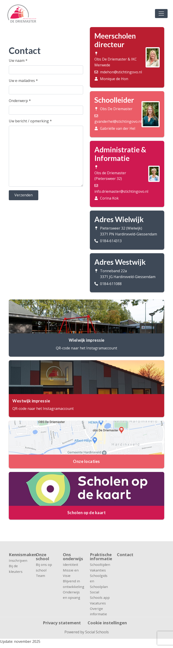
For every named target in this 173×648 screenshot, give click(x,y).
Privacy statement (62, 623)
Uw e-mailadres (23, 80)
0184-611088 (111, 283)
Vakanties (98, 570)
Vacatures (98, 603)
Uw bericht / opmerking (30, 120)
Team (40, 575)
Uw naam (18, 60)
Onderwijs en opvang (71, 595)
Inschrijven (18, 560)
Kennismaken (19, 555)
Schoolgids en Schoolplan (99, 581)
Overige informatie (98, 611)
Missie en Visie (71, 573)
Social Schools (97, 631)
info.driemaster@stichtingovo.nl (121, 191)
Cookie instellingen (107, 623)
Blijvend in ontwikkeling (73, 584)
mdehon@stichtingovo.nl (121, 72)
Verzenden (23, 195)
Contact (125, 555)
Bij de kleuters (16, 569)
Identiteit (70, 564)
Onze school (42, 557)
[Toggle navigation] (161, 13)
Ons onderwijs (73, 557)
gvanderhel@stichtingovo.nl (117, 121)
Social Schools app (100, 595)
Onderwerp (20, 100)
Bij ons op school (44, 567)
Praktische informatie (100, 557)
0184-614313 (111, 240)
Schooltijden (100, 564)
